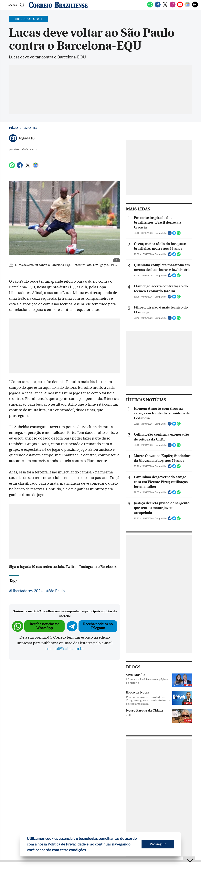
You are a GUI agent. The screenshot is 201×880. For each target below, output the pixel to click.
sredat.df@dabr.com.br (65, 649)
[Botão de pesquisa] (22, 5)
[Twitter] (165, 6)
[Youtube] (180, 6)
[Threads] (195, 6)
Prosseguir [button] (158, 844)
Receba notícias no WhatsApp (44, 626)
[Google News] (187, 6)
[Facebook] (158, 6)
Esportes (30, 127)
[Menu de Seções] (10, 5)
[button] (88, 850)
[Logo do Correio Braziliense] (58, 5)
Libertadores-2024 (27, 590)
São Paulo (56, 590)
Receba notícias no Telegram (98, 626)
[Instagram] (172, 6)
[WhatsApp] (150, 6)
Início (13, 127)
